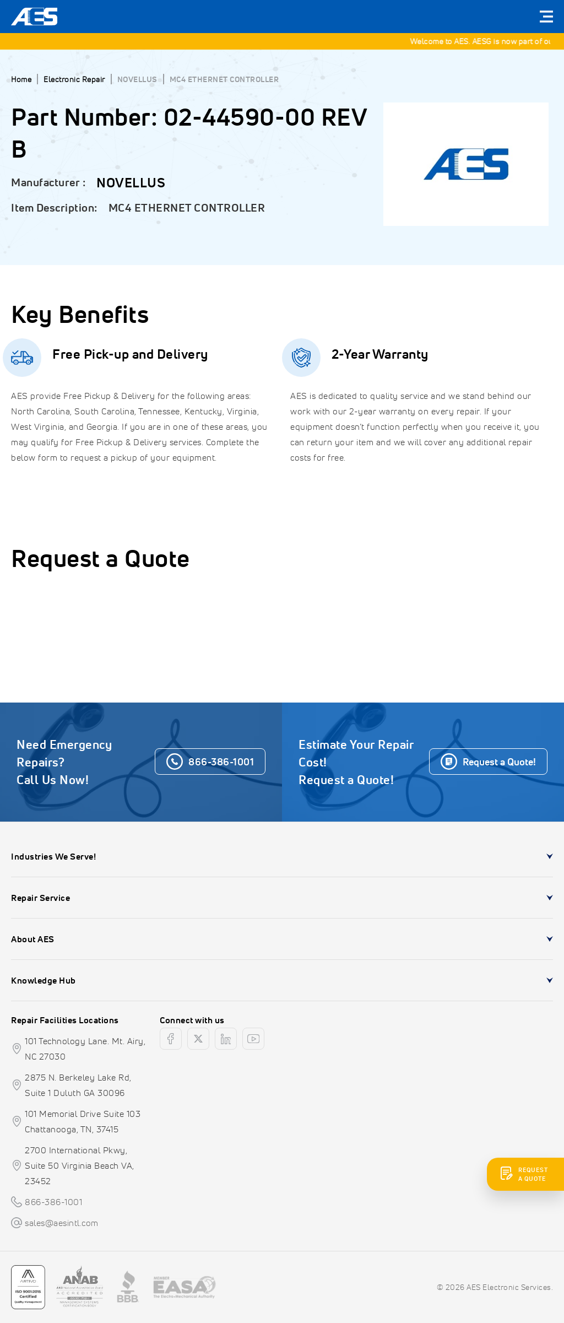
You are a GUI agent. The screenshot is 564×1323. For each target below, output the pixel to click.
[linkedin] (226, 1039)
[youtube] (253, 1039)
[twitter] (198, 1039)
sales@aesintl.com (62, 1223)
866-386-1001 (53, 1202)
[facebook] (171, 1039)
